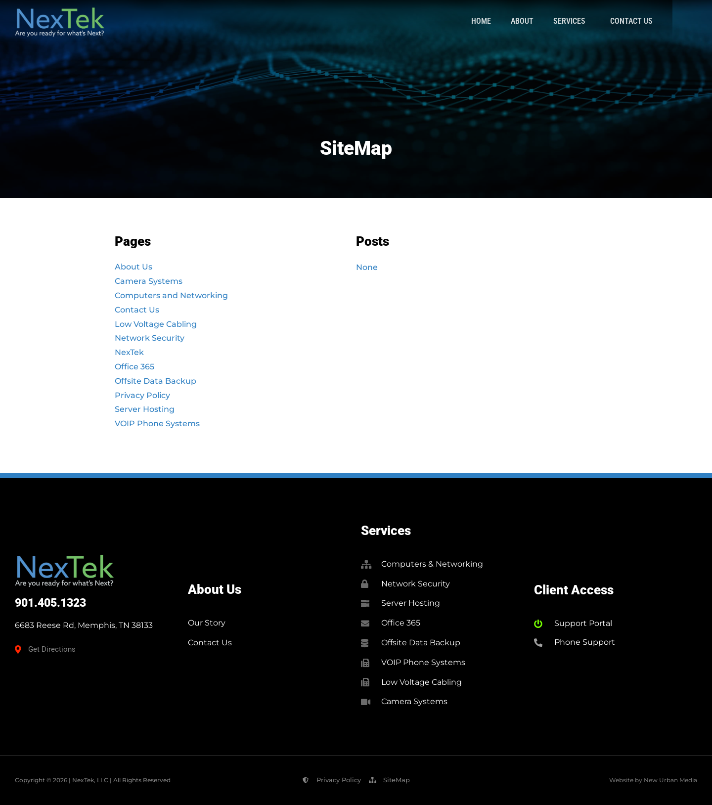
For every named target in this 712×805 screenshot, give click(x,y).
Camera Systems (148, 281)
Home (521, 21)
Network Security (149, 338)
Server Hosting (145, 409)
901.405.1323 (50, 603)
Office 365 (134, 366)
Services (611, 21)
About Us (133, 266)
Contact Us (671, 21)
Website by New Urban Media (653, 780)
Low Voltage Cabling (156, 324)
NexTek (129, 352)
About (561, 21)
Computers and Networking (171, 295)
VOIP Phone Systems (157, 423)
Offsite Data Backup (155, 381)
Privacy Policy (142, 395)
